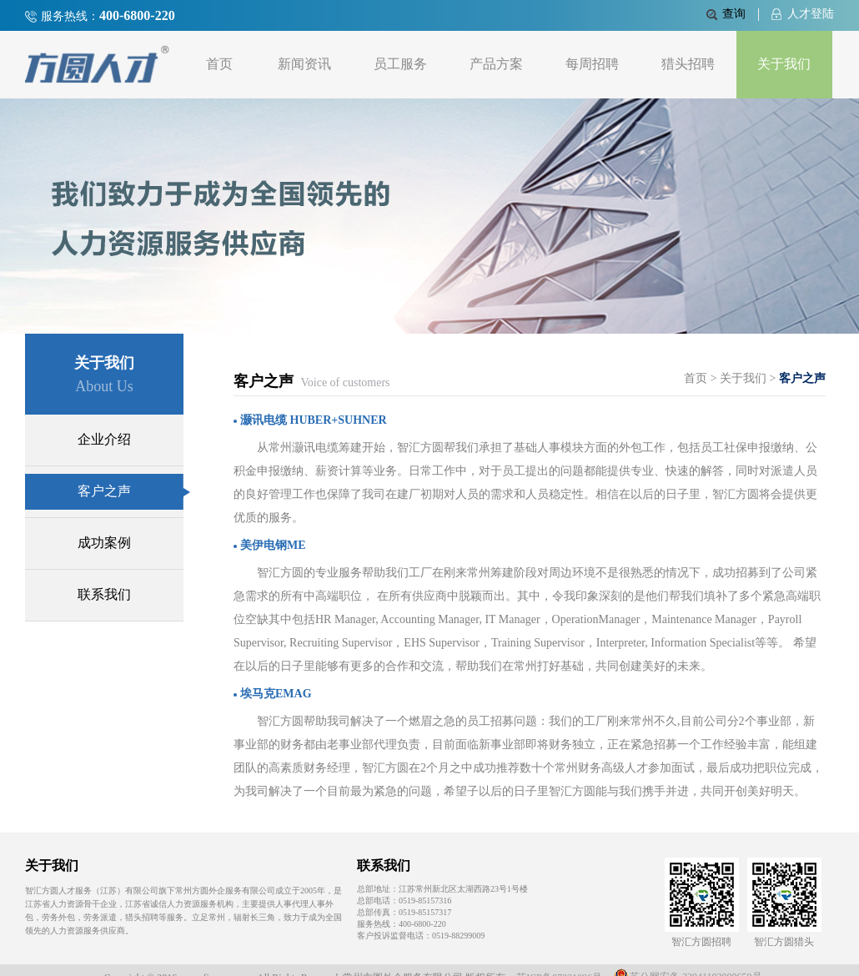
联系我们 (104, 594)
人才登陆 (802, 14)
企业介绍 (104, 439)
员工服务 (400, 64)
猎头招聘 (688, 64)
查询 (726, 14)
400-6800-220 (137, 15)
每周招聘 (592, 64)
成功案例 (104, 543)
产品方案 (496, 64)
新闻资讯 (304, 64)
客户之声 (130, 491)
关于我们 (784, 64)
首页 (219, 64)
